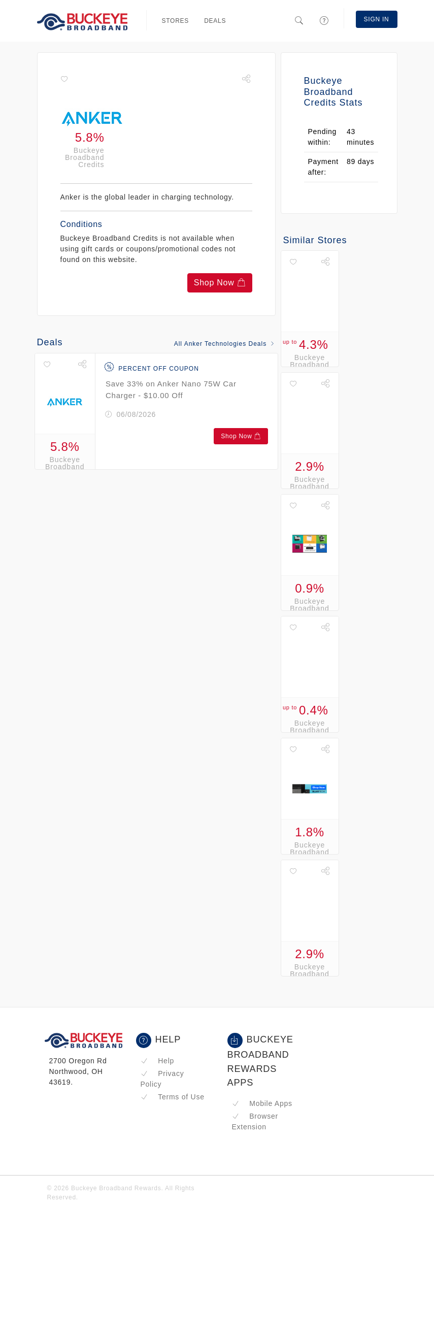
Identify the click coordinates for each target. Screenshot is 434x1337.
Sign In (376, 19)
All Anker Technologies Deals (225, 343)
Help (158, 1061)
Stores (175, 20)
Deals (215, 20)
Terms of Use (173, 1097)
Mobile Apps (262, 1103)
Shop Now (220, 282)
